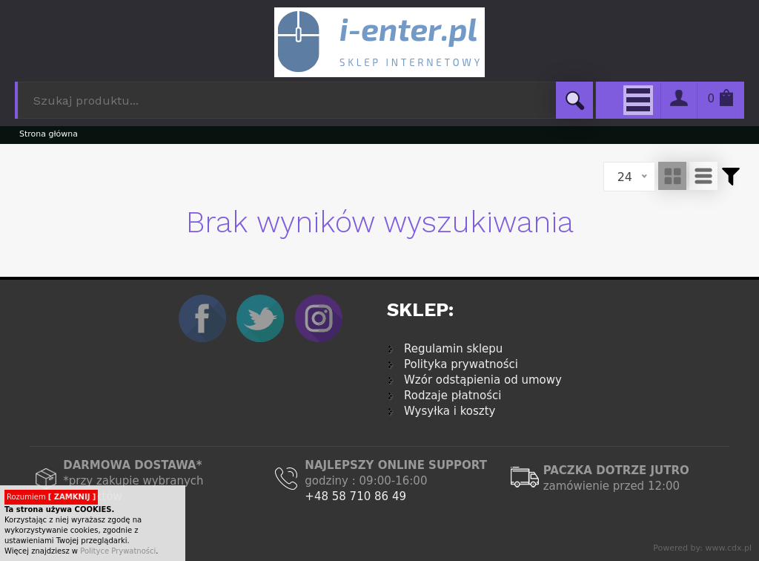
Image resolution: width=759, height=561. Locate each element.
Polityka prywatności (461, 364)
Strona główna (48, 134)
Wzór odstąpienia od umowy (483, 380)
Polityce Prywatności (118, 551)
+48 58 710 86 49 (355, 496)
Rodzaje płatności (452, 395)
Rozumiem (51, 497)
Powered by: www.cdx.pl (702, 548)
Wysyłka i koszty (450, 411)
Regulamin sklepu (453, 348)
